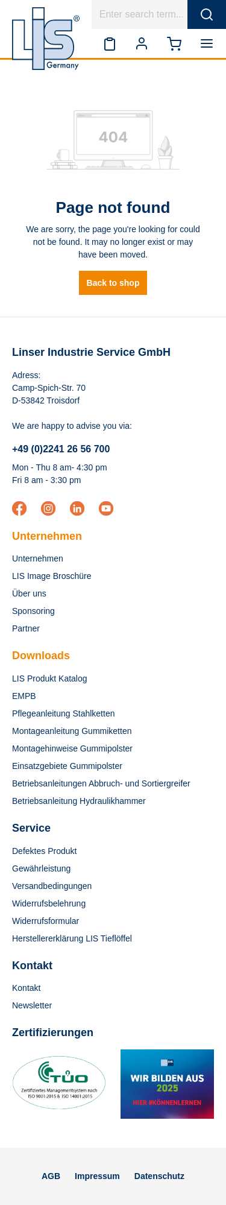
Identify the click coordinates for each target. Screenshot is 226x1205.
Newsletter (32, 1005)
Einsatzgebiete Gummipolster (67, 766)
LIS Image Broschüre (52, 576)
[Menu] (209, 43)
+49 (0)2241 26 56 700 (61, 449)
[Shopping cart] (174, 43)
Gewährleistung (41, 868)
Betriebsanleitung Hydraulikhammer (79, 801)
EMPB (24, 696)
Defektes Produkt (44, 851)
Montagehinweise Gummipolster (72, 748)
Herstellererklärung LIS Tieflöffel (72, 938)
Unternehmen (47, 536)
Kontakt (26, 988)
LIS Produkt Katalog (49, 678)
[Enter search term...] (140, 14)
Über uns (29, 593)
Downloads (41, 656)
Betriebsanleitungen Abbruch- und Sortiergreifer (101, 783)
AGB (51, 1176)
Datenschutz (159, 1176)
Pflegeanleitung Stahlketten (63, 713)
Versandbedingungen (52, 886)
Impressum (97, 1176)
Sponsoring (33, 611)
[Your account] (141, 43)
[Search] (206, 14)
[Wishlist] (109, 43)
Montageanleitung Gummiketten (71, 731)
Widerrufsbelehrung (49, 903)
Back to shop (113, 283)
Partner (26, 628)
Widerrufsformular (45, 921)
